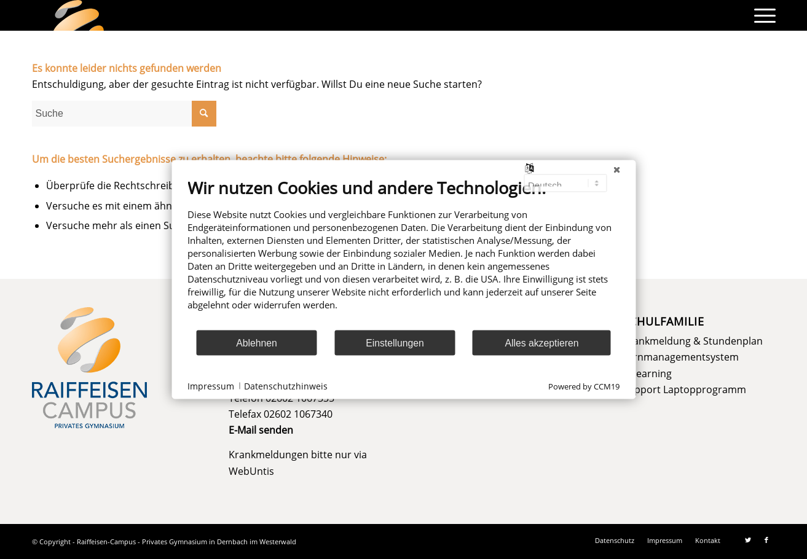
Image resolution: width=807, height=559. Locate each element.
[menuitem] (761, 15)
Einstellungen (395, 342)
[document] (403, 253)
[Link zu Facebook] (766, 540)
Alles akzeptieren (541, 342)
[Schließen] (616, 170)
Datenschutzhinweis (286, 385)
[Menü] (761, 15)
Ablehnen (256, 342)
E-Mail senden (261, 430)
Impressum (210, 385)
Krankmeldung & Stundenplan (693, 341)
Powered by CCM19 (584, 386)
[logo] (78, 15)
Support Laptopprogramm (684, 389)
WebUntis (251, 471)
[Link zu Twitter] (748, 540)
